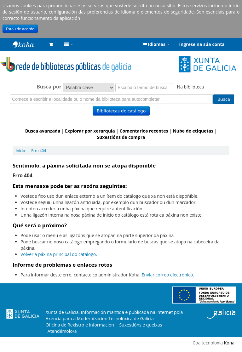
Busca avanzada (42, 131)
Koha (229, 343)
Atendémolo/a (62, 331)
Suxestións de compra (121, 137)
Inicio (20, 150)
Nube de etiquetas (193, 131)
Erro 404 (38, 150)
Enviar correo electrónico (167, 275)
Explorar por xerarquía (90, 131)
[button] (51, 44)
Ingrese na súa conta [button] (202, 44)
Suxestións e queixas (140, 325)
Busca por (49, 86)
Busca (223, 99)
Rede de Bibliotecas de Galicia (28, 44)
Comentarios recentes (144, 131)
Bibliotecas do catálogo (121, 111)
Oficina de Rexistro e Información (80, 325)
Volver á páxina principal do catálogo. (58, 254)
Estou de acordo (20, 28)
